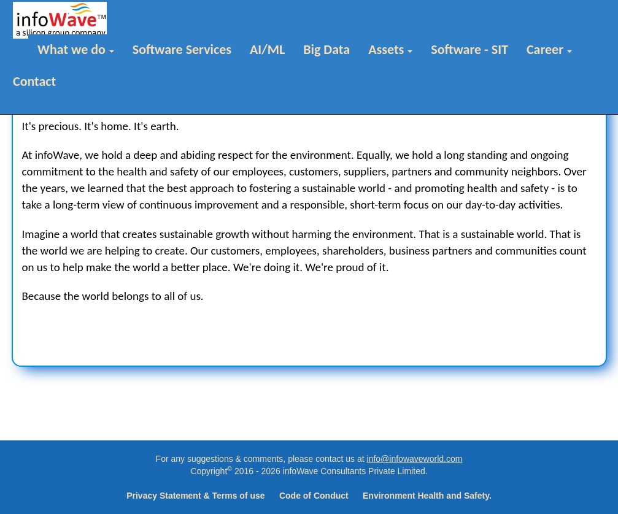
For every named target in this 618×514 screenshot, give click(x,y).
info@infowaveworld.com (415, 459)
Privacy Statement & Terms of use (195, 496)
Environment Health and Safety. (427, 496)
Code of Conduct (314, 496)
